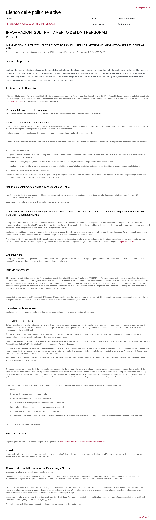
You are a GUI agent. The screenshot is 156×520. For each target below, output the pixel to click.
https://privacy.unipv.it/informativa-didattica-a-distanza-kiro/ (82, 442)
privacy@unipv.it (17, 101)
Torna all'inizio (143, 517)
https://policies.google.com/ (126, 242)
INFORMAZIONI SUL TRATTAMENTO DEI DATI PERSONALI (31, 24)
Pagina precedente (143, 8)
